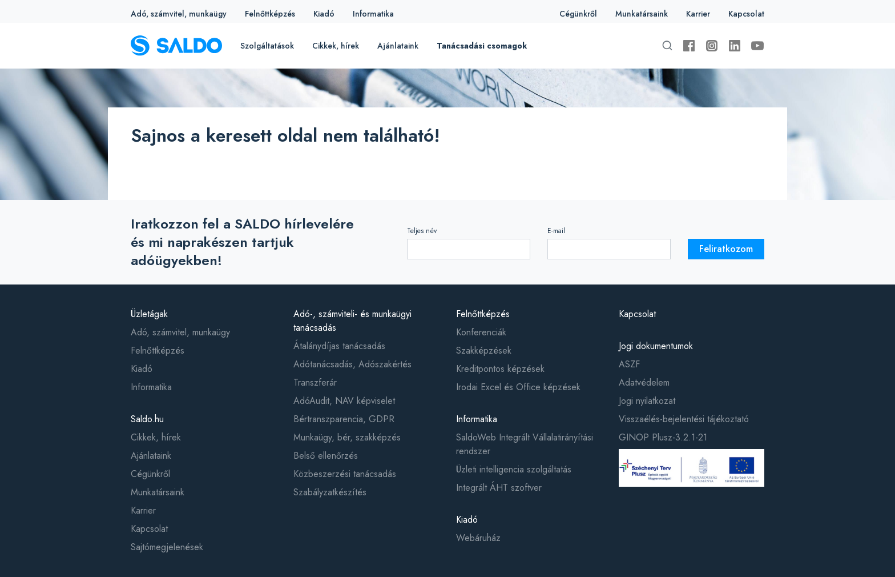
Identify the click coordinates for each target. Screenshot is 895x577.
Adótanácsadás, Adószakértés (352, 364)
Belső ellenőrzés (325, 455)
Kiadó (323, 13)
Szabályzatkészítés (329, 492)
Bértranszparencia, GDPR (343, 419)
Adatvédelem (644, 382)
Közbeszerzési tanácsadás (344, 473)
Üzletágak (149, 313)
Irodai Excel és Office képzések (518, 387)
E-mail (556, 231)
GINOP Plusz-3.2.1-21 (663, 437)
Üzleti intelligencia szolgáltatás (513, 469)
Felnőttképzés (270, 13)
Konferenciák (481, 332)
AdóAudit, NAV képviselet (344, 400)
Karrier (698, 13)
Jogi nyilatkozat (647, 400)
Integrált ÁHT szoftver (499, 487)
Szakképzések (483, 350)
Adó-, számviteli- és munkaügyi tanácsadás (352, 320)
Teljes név (422, 231)
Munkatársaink (641, 13)
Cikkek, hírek (335, 45)
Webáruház (478, 537)
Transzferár (315, 382)
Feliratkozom (726, 248)
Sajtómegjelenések (167, 547)
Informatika (373, 13)
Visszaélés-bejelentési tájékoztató (684, 419)
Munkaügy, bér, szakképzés (347, 437)
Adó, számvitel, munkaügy (179, 13)
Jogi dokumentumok (656, 345)
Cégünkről (578, 13)
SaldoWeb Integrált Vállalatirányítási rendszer (524, 444)
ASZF (629, 364)
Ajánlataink (397, 45)
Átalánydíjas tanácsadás (339, 345)
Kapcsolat (746, 13)
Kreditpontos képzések (500, 368)
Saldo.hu (147, 419)
